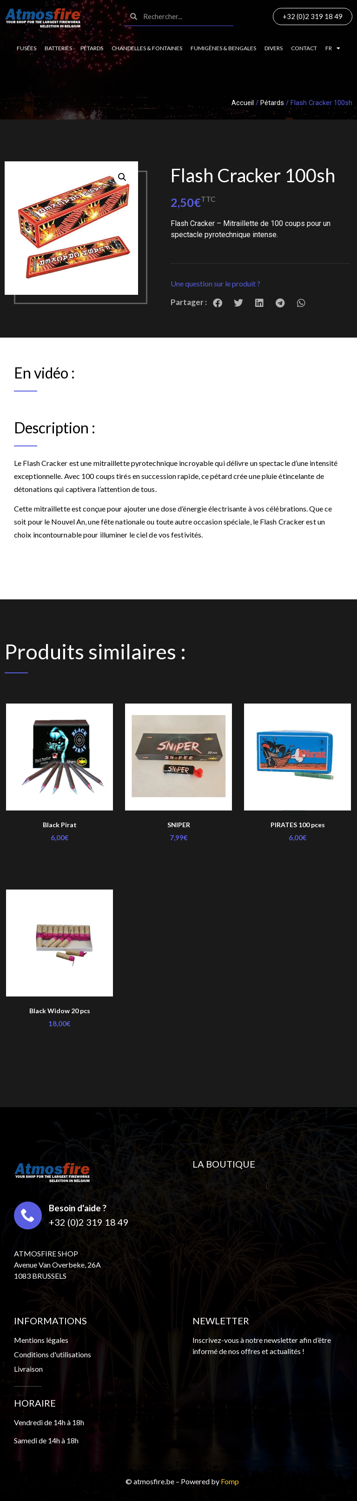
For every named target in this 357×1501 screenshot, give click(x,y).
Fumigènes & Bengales (223, 48)
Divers (273, 48)
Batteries (58, 48)
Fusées (26, 48)
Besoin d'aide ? (77, 1207)
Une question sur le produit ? (215, 283)
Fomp (230, 1481)
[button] (260, 284)
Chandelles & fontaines (147, 48)
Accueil (242, 103)
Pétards (91, 48)
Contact (304, 48)
